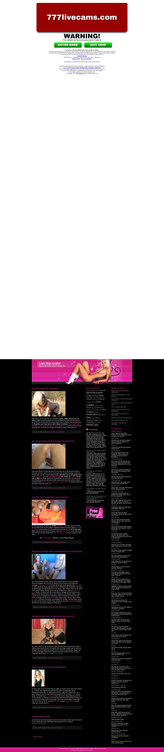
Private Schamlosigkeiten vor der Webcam (120, 395)
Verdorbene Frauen (116, 717)
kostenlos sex (115, 510)
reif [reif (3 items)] (99, 415)
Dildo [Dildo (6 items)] (101, 395)
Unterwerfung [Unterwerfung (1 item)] (97, 422)
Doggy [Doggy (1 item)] (94, 397)
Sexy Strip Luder (116, 689)
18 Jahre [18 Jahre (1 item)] (88, 390)
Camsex (113, 445)
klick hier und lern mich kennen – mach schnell (54, 482)
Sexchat (53, 597)
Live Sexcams (115, 540)
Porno (113, 591)
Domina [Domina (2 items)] (98, 398)
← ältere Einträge (37, 736)
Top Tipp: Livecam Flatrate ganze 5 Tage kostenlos (96, 451)
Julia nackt (114, 505)
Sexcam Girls (115, 656)
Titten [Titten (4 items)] (96, 420)
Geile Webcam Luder (117, 498)
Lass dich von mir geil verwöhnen (45, 388)
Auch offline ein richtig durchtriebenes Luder (121, 403)
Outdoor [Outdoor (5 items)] (90, 412)
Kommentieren (60, 432)
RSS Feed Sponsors (64, 748)
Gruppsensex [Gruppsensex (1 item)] (94, 399)
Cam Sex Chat (58, 653)
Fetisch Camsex (115, 480)
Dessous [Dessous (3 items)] (95, 396)
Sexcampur (114, 664)
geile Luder (48, 653)
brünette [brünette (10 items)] (98, 392)
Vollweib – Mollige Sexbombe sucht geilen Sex (50, 497)
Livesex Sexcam (115, 559)
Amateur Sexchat (116, 431)
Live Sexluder (51, 432)
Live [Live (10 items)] (98, 401)
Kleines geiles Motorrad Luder (119, 420)
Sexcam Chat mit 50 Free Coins (95, 432)
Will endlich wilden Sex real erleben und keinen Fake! (53, 441)
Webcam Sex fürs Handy (118, 734)
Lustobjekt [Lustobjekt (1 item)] (97, 405)
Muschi (73, 694)
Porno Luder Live (116, 598)
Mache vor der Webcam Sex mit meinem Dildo (49, 667)
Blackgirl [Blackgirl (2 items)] (103, 390)
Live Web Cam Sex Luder (41, 716)
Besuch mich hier (70, 701)
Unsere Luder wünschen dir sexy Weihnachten (120, 410)
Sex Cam (113, 624)
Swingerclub (39, 476)
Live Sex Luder (50, 363)
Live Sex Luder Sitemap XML (79, 748)
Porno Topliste (115, 605)
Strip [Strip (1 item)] (99, 418)
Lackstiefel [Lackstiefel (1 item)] (89, 402)
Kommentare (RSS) (87, 750)
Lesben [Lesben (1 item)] (94, 402)
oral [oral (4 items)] (104, 409)
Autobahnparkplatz (54, 476)
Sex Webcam (115, 638)
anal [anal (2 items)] (92, 390)
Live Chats (114, 531)
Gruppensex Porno (43, 585)
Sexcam (113, 645)
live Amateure (115, 524)
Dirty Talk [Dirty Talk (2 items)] (89, 398)
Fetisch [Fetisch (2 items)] (88, 399)
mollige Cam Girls (48, 538)
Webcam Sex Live (53, 488)
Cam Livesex (115, 438)
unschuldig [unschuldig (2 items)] (89, 422)
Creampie (114, 467)
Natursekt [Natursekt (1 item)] (93, 407)
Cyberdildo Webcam (117, 474)
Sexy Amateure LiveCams (118, 685)
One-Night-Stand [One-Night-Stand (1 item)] (98, 409)
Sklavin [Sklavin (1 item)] (93, 418)
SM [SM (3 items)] (96, 418)
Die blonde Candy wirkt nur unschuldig (118, 423)
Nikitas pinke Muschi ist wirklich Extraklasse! (120, 391)
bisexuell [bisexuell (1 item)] (97, 390)
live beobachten (50, 696)
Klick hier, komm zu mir (60, 533)
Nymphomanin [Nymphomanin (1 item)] (90, 409)
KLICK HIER (72, 601)
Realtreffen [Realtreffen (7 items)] (92, 414)
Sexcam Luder (115, 662)
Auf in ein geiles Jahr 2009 (118, 407)
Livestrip (113, 564)
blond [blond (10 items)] (89, 392)
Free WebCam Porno (117, 491)
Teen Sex (114, 703)
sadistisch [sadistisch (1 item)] (103, 414)
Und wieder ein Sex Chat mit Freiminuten (94, 471)
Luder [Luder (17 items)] (90, 405)
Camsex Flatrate (115, 450)
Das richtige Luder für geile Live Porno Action (120, 414)
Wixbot (113, 739)
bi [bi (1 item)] (94, 390)
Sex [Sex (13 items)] (88, 417)
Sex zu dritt (78, 585)
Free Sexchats (92, 429)
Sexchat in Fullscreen (117, 671)
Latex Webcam (115, 517)
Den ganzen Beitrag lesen (39, 723)
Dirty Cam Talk (66, 531)
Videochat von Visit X (117, 721)
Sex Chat (113, 633)
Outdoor (73, 476)
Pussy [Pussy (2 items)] (96, 412)
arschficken (35, 599)
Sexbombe (60, 525)
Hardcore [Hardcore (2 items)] (101, 399)
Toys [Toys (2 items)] (100, 420)
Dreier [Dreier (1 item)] (103, 397)
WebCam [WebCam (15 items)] (92, 424)
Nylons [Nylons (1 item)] (102, 407)
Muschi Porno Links (116, 570)
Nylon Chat (114, 577)
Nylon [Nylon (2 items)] (98, 407)
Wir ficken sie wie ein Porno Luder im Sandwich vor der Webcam (56, 551)
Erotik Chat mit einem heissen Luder (121, 417)
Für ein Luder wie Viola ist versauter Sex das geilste (53, 616)
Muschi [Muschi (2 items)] (88, 407)
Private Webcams (116, 617)
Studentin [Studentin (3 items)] (90, 420)
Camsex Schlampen (116, 459)
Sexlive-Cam (114, 678)
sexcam (113, 651)
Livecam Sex (115, 548)
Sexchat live (114, 675)
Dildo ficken (57, 701)
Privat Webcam (115, 610)
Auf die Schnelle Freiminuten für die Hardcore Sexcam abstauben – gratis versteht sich (96, 498)
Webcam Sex (50, 657)
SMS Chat (114, 696)
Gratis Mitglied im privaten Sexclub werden (96, 489)
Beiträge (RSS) (75, 750)
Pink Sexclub (115, 584)
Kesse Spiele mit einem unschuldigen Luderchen (121, 399)
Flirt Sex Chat (115, 485)
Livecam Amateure (116, 542)
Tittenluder (114, 710)
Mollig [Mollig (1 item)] (101, 405)
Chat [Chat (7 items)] (88, 395)
